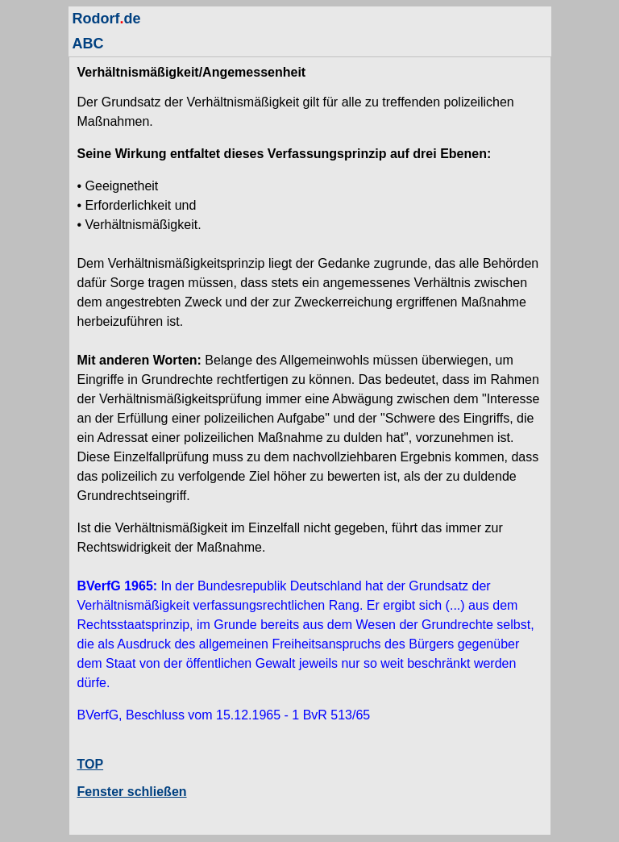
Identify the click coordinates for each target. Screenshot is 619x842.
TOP (90, 764)
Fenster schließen (132, 791)
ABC (88, 43)
